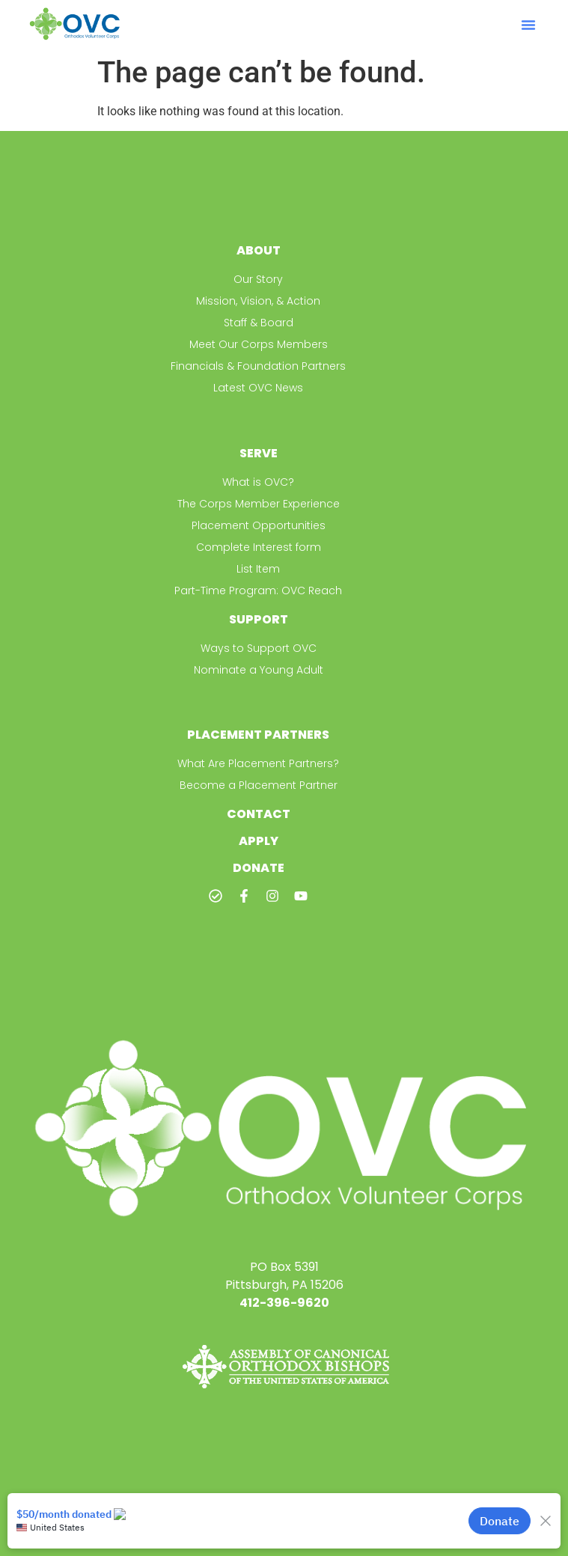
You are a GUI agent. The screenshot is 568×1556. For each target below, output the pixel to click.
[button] (528, 24)
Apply (258, 840)
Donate (258, 867)
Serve (258, 453)
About (258, 250)
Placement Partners (258, 734)
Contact (258, 814)
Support (258, 619)
